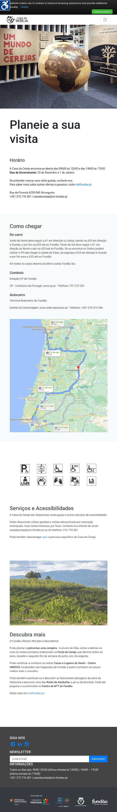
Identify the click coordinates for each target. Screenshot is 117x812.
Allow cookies (102, 11)
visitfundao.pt (83, 184)
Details (25, 7)
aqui (44, 537)
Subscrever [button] (98, 758)
